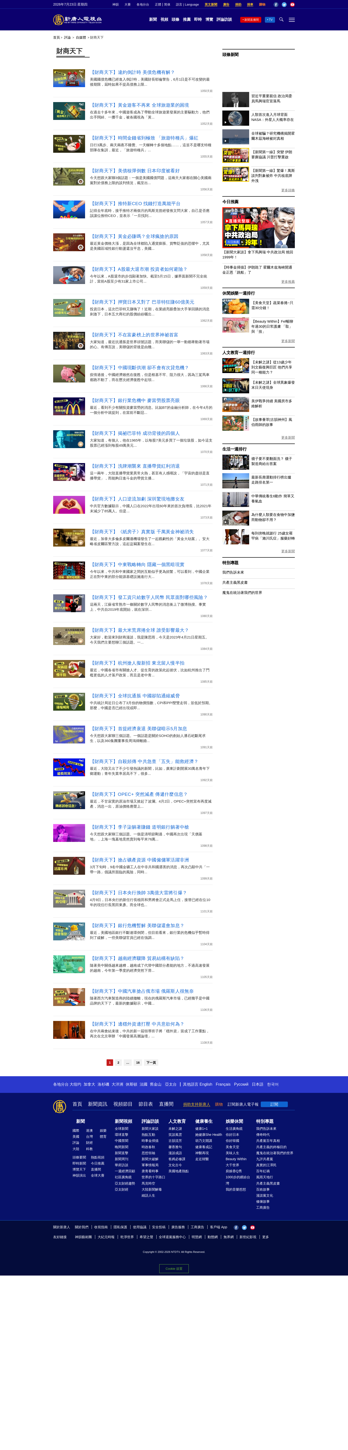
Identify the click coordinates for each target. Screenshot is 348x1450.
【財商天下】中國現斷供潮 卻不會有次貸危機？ (139, 367)
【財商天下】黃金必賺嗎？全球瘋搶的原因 (134, 236)
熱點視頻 (97, 1157)
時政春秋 (148, 1147)
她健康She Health (208, 1135)
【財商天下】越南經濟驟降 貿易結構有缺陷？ (137, 958)
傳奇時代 (263, 1135)
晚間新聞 (121, 1147)
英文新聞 (211, 4)
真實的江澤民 (266, 1165)
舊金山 (155, 1084)
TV (271, 19)
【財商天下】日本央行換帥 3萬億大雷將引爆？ (138, 892)
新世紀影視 (247, 1237)
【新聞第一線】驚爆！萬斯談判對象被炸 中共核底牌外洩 (273, 175)
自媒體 (81, 37)
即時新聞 (79, 1163)
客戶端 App (218, 1227)
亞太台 (171, 1084)
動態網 (213, 1237)
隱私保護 (120, 1227)
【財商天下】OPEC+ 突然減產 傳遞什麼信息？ (139, 794)
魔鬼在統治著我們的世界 (242, 592)
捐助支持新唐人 (196, 1104)
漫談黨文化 (264, 1195)
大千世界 (232, 1165)
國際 (75, 1130)
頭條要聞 (79, 1157)
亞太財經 (121, 1189)
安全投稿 (159, 1227)
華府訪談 (121, 1165)
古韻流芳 (175, 1141)
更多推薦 (288, 282)
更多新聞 (288, 341)
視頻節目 (123, 1104)
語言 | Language (187, 4)
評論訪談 (224, 19)
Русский (241, 1084)
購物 (262, 4)
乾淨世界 (127, 1237)
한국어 (273, 1084)
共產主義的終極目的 (271, 1147)
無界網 (229, 1237)
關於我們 (81, 1227)
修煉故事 (263, 1201)
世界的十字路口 (153, 1177)
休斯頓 (131, 1084)
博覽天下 (79, 1169)
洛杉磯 (103, 1084)
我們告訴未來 (233, 572)
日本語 (257, 1084)
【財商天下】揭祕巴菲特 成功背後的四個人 (135, 433)
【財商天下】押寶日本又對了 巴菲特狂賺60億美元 (142, 302)
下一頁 (151, 1062)
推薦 (187, 19)
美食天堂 (232, 1147)
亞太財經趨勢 (125, 1183)
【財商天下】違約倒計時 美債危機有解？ (132, 72)
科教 (89, 1149)
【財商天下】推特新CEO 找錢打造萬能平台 (135, 203)
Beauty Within (236, 1159)
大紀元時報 (106, 1237)
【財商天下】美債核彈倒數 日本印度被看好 (135, 170)
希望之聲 (146, 1237)
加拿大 (89, 1084)
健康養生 (204, 1121)
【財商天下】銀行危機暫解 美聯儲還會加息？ (137, 925)
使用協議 (139, 1227)
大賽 (127, 4)
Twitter (284, 4)
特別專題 (230, 563)
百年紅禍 (263, 1171)
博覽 (209, 19)
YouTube (292, 4)
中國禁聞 (121, 1141)
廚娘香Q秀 (234, 1171)
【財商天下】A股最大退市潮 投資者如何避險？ (139, 269)
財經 (89, 1143)
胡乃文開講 (203, 1141)
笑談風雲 (175, 1135)
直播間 (166, 1104)
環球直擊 (121, 1135)
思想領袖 (148, 1153)
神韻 (115, 4)
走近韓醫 (202, 1159)
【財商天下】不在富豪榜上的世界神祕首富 (134, 334)
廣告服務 (178, 1227)
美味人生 (232, 1153)
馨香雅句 (175, 1147)
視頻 (164, 19)
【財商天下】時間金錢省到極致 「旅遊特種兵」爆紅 (144, 137)
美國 (75, 1136)
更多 (265, 1237)
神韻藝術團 (83, 1237)
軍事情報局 (150, 1165)
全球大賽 (97, 1175)
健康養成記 (203, 1147)
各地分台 (143, 4)
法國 (143, 1084)
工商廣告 (263, 1207)
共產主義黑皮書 (235, 582)
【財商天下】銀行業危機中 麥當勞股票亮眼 (135, 400)
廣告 (226, 4)
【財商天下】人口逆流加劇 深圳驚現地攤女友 (137, 498)
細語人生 (148, 1195)
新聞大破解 (150, 1159)
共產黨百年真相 (268, 1141)
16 (137, 1062)
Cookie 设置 (174, 1268)
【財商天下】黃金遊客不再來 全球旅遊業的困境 (139, 105)
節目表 (145, 1104)
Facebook (276, 4)
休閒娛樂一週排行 (238, 293)
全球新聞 (121, 1129)
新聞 (153, 19)
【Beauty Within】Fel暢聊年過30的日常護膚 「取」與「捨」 (272, 326)
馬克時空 (148, 1183)
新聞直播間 (251, 19)
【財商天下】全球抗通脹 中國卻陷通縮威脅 (135, 695)
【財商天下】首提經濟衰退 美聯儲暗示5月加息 (138, 728)
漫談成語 (175, 1153)
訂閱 (274, 1104)
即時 (198, 19)
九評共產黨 (264, 1159)
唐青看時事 (150, 1171)
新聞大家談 (150, 1129)
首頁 (56, 37)
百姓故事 (263, 1189)
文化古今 (175, 1165)
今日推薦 (230, 202)
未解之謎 (175, 1129)
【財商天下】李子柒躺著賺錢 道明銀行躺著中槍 (139, 827)
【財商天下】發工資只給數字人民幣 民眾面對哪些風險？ (149, 597)
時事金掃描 (150, 1141)
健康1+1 (201, 1129)
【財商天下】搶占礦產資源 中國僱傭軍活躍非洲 (139, 859)
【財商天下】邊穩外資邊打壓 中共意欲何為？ (137, 1024)
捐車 (250, 4)
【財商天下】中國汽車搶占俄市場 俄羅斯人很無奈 (142, 991)
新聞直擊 (121, 1153)
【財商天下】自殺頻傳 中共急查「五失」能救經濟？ (144, 761)
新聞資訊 (97, 1104)
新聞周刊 (121, 1159)
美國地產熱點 (178, 1171)
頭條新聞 (230, 54)
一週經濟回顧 (125, 1171)
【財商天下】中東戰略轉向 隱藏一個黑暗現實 (137, 564)
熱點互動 (148, 1135)
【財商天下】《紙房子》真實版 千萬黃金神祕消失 (142, 531)
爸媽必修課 (176, 1159)
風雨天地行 (264, 1177)
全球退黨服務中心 (172, 1237)
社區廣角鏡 (123, 1177)
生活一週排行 (234, 449)
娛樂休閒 (234, 1121)
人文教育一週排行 (238, 352)
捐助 (238, 4)
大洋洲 (117, 1084)
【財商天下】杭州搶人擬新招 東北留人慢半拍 (137, 663)
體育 (103, 1136)
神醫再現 (202, 1153)
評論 (67, 37)
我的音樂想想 (236, 1189)
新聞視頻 (123, 1121)
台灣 (89, 1136)
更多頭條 (288, 190)
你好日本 (232, 1135)
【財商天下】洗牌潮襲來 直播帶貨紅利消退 (135, 466)
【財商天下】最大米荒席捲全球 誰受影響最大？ (139, 630)
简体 (167, 4)
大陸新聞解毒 (152, 1189)
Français (223, 1084)
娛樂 (103, 1130)
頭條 (175, 19)
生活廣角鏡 (234, 1129)
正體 (158, 4)
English (206, 1084)
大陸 (75, 1149)
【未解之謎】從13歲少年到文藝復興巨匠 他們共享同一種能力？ (271, 367)
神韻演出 (79, 1175)
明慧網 (197, 1237)
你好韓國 (232, 1141)
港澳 (89, 1130)
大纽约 (75, 1084)
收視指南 (101, 1227)
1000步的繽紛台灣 (238, 1180)
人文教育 (177, 1121)
